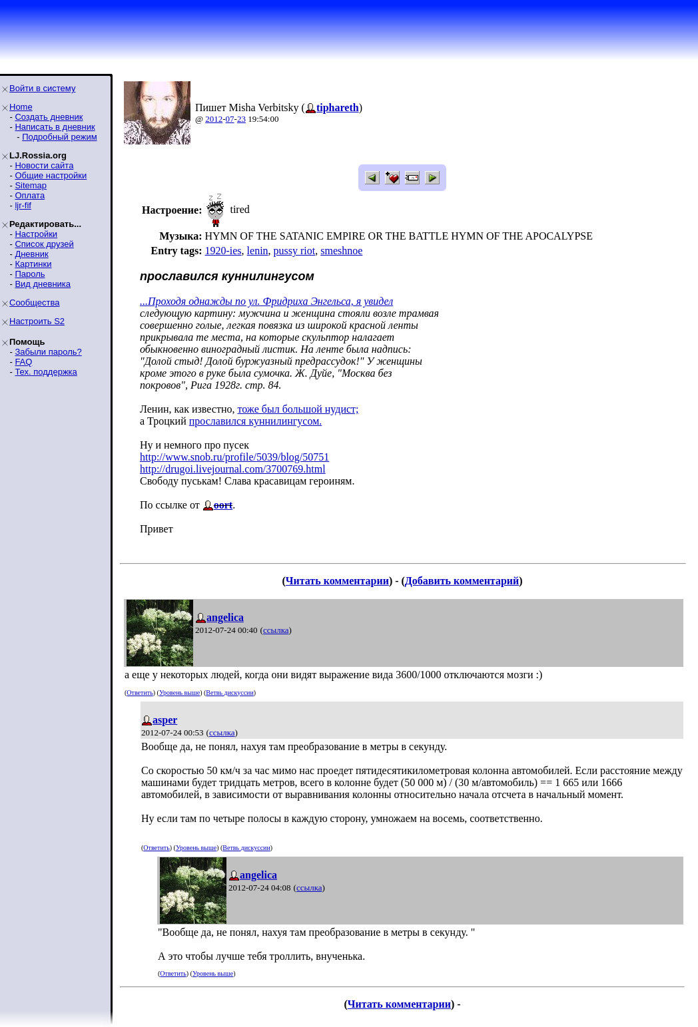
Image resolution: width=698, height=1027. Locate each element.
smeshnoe (341, 250)
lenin (257, 250)
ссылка (276, 630)
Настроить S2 (37, 321)
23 (241, 119)
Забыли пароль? (48, 352)
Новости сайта (44, 165)
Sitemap (31, 185)
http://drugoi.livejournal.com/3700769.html (233, 469)
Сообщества (34, 303)
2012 (213, 119)
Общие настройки (51, 175)
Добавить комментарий (462, 580)
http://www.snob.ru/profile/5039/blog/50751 (234, 457)
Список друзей (44, 244)
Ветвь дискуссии (229, 692)
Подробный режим (59, 137)
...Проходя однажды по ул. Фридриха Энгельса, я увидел (266, 301)
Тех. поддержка (46, 372)
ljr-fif (23, 205)
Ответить (140, 692)
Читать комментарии (337, 580)
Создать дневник (49, 117)
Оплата (30, 195)
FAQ (23, 362)
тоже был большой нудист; (297, 409)
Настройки (36, 234)
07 (230, 119)
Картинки (33, 264)
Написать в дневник (55, 127)
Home (21, 107)
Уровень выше (179, 692)
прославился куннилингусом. (255, 421)
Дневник (31, 254)
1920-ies (222, 250)
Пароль (30, 274)
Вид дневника (43, 284)
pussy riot (295, 250)
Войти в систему (42, 88)
